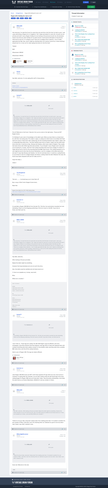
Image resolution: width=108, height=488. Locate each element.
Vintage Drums (19, 13)
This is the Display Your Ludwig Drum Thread (85, 34)
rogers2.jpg (19, 60)
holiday (21, 18)
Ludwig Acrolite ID (80, 30)
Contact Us (27, 486)
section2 (78, 37)
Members (68, 2)
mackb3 (78, 45)
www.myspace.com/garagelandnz (20, 87)
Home (38, 2)
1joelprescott (78, 83)
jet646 (74, 96)
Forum (52, 2)
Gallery (60, 2)
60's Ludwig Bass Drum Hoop (83, 43)
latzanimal (78, 41)
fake (18, 18)
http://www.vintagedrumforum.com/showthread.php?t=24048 (26, 191)
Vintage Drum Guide (18, 486)
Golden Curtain (15, 85)
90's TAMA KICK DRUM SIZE (82, 39)
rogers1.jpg (29, 60)
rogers (26, 18)
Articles (45, 2)
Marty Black (78, 31)
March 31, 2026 (79, 26)
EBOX (74, 87)
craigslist (13, 18)
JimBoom (75, 93)
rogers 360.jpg (19, 357)
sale (30, 18)
